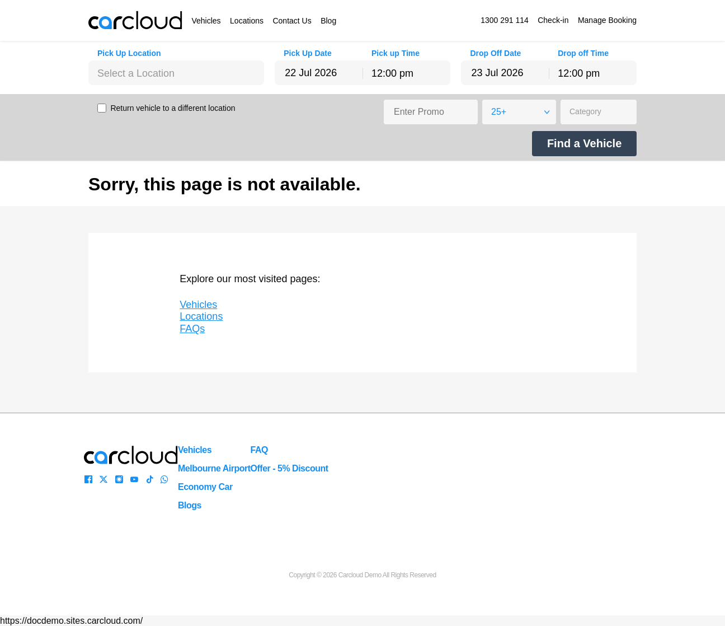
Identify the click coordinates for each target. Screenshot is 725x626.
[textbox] (176, 73)
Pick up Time (395, 53)
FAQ (259, 450)
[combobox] (176, 73)
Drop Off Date (495, 53)
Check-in (553, 20)
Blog (328, 20)
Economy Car (205, 487)
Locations (246, 20)
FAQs (192, 328)
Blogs (189, 505)
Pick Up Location (129, 53)
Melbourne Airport (214, 468)
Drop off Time (583, 53)
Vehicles (205, 20)
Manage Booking (607, 20)
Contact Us (291, 20)
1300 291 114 (505, 20)
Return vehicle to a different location (172, 108)
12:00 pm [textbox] (392, 73)
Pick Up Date (308, 53)
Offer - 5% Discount (289, 468)
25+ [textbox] (498, 111)
